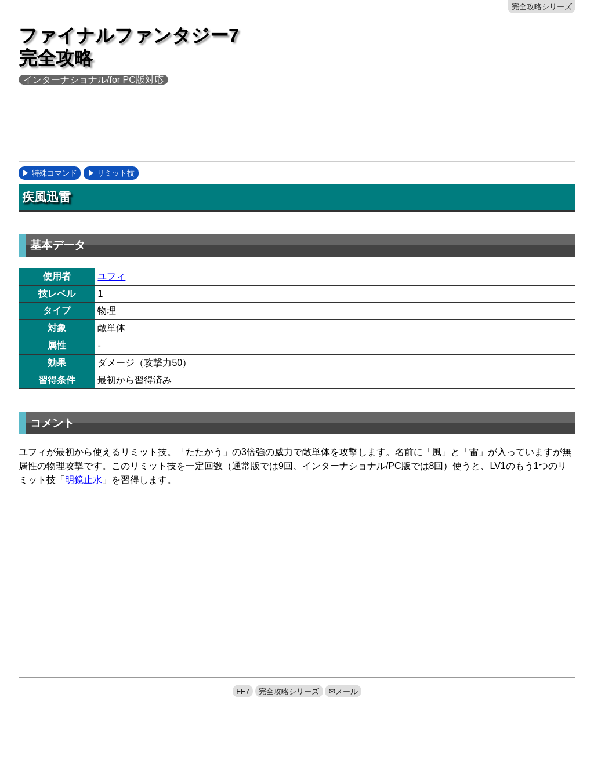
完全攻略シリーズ (542, 6)
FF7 (242, 691)
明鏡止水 (83, 480)
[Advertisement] (230, 130)
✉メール (343, 691)
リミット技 (116, 173)
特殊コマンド (54, 173)
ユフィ (111, 276)
